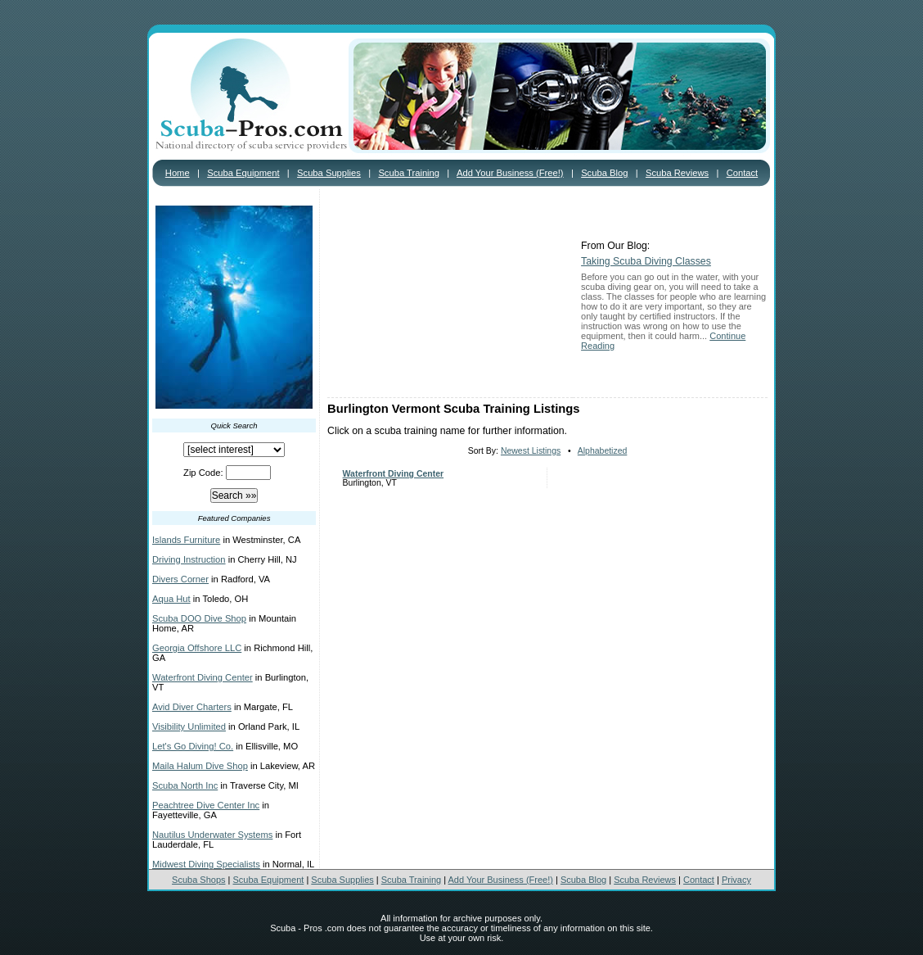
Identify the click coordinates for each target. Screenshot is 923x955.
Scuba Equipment (243, 173)
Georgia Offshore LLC (196, 648)
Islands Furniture (186, 540)
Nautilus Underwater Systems (212, 835)
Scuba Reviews (677, 173)
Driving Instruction (189, 559)
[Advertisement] (450, 294)
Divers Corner (180, 579)
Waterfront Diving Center (202, 677)
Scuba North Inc (185, 785)
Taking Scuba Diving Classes (646, 261)
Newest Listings (531, 450)
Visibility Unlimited (189, 726)
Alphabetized (603, 450)
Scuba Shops (198, 880)
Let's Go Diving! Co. (192, 746)
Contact (743, 173)
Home (177, 173)
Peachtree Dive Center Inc (205, 805)
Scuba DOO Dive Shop (199, 618)
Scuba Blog (604, 173)
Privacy (736, 880)
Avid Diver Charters (192, 707)
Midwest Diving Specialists (206, 864)
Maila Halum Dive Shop (200, 766)
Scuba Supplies (329, 173)
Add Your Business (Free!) (510, 173)
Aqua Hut (171, 599)
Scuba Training (408, 173)
